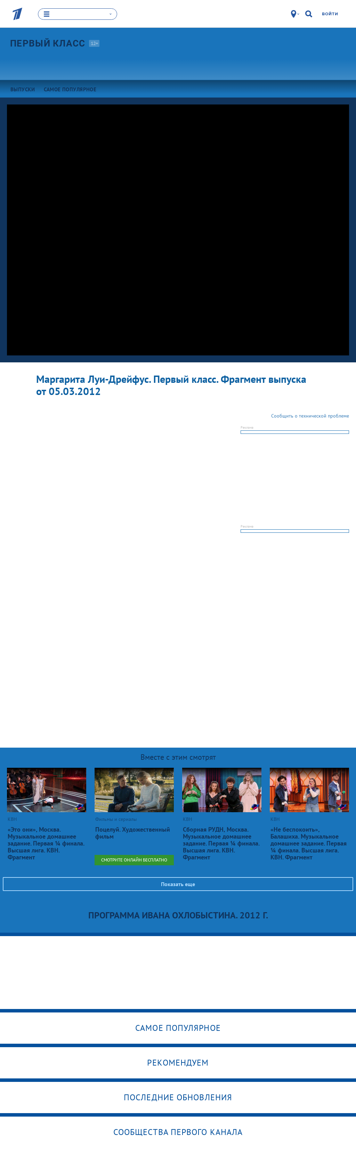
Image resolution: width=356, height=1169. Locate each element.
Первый (48, 43)
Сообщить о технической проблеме (310, 416)
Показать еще (178, 884)
